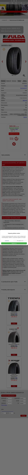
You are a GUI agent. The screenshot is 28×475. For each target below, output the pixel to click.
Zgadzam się (14, 243)
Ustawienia (7, 240)
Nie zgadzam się (20, 240)
